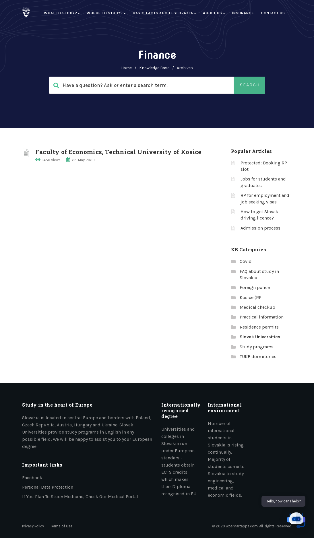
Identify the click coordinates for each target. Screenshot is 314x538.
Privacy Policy (33, 526)
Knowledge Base (154, 67)
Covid (246, 261)
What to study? (62, 13)
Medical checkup (257, 307)
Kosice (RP (250, 297)
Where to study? (106, 13)
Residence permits (259, 327)
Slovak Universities (260, 336)
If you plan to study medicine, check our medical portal (80, 496)
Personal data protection (47, 487)
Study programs (257, 346)
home (126, 67)
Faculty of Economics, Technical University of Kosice (118, 152)
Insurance (243, 13)
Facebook (32, 477)
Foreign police (255, 287)
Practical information (262, 317)
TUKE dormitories (258, 356)
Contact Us (273, 13)
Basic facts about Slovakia (164, 13)
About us (214, 13)
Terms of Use (61, 526)
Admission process (260, 228)
